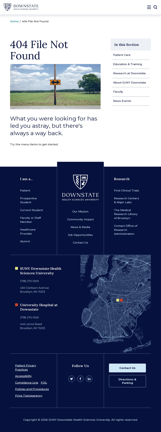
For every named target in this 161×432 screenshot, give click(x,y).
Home (14, 21)
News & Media (80, 227)
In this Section (126, 44)
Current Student (31, 210)
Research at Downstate (129, 73)
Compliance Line (26, 382)
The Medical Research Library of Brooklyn (126, 214)
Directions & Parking (127, 381)
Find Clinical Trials (126, 190)
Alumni (25, 241)
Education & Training (127, 64)
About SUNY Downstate (129, 82)
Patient (25, 190)
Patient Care (121, 54)
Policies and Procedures (32, 389)
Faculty (118, 91)
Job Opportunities (80, 234)
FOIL (44, 382)
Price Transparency (28, 395)
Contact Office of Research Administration (125, 229)
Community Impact (80, 219)
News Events (122, 100)
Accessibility (23, 376)
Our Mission (80, 211)
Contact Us (80, 242)
